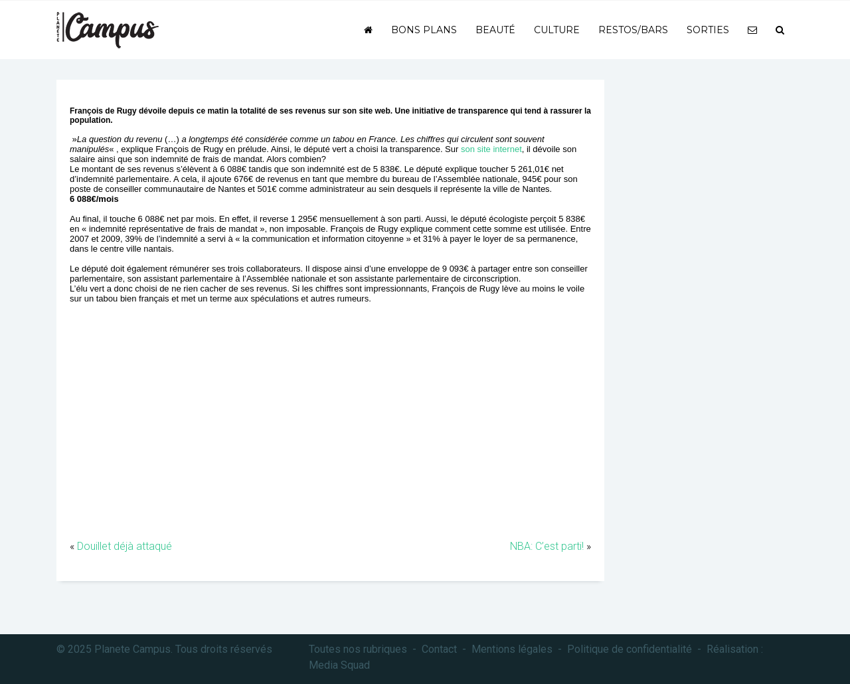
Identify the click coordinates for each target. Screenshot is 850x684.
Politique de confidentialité (629, 649)
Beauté (495, 30)
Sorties (708, 30)
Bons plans (424, 30)
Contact (439, 649)
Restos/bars (633, 30)
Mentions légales (511, 649)
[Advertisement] (330, 432)
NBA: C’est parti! (547, 546)
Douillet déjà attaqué (124, 546)
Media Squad (339, 665)
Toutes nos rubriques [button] (358, 649)
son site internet (491, 149)
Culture (557, 30)
